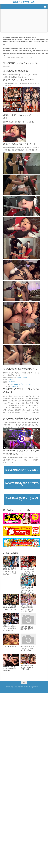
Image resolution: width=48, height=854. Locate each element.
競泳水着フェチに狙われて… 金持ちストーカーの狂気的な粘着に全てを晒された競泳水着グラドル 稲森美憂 (27, 591)
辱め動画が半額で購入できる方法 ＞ (22, 499)
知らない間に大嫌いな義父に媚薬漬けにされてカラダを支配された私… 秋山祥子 (27, 608)
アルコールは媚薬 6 (9, 646)
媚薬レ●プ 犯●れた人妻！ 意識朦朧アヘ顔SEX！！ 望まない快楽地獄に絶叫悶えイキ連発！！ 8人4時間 (27, 571)
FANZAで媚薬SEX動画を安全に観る (22, 484)
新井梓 (19, 377)
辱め (13, 386)
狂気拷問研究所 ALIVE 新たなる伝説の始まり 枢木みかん (27, 648)
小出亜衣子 (25, 377)
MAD (11, 379)
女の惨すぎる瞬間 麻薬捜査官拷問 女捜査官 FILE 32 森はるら (9, 607)
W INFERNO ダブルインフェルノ (21, 384)
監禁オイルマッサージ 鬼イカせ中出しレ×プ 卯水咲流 (27, 667)
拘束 (16, 386)
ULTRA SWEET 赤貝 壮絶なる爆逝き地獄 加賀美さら (9, 668)
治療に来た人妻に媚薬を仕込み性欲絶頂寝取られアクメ (27, 627)
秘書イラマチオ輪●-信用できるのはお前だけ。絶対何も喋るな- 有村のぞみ (9, 627)
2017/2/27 (12, 382)
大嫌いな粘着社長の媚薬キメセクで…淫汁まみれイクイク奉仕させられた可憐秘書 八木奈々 (9, 571)
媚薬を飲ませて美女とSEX (24, 2)
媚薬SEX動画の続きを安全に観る (21, 470)
